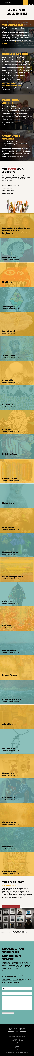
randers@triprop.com (17, 1042)
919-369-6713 (17, 1043)
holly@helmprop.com (17, 1048)
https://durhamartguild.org (9, 83)
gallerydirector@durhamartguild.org (11, 85)
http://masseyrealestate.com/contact (17, 1036)
